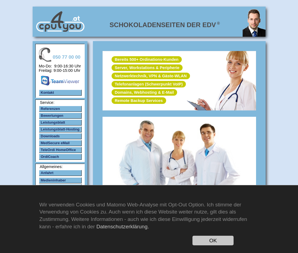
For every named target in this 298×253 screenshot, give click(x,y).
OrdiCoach (50, 157)
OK (213, 240)
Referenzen (50, 109)
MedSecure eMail (55, 143)
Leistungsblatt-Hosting (60, 129)
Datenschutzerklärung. (122, 226)
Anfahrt (47, 173)
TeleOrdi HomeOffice (58, 150)
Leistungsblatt (53, 122)
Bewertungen (52, 115)
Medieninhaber (53, 180)
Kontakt (47, 92)
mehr (179, 157)
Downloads (50, 136)
